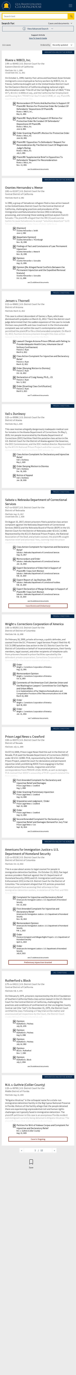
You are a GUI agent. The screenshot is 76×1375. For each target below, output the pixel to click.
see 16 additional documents (38, 169)
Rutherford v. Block (18, 980)
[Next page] (54, 1150)
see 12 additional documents (38, 282)
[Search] (35, 16)
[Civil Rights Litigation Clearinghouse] (16, 5)
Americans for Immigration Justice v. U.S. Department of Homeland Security (32, 851)
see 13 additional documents (38, 831)
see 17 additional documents (38, 957)
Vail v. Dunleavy (15, 414)
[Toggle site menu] (70, 5)
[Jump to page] (31, 1150)
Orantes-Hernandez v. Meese (24, 188)
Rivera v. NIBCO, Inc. (18, 60)
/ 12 (40, 1150)
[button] (38, 28)
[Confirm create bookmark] (31, 1163)
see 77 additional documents (38, 395)
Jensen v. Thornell (17, 301)
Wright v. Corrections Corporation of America (34, 624)
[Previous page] (21, 1150)
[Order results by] (62, 45)
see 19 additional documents (38, 1066)
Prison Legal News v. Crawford (24, 736)
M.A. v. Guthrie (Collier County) (25, 1085)
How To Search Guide (38, 38)
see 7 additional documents (38, 718)
